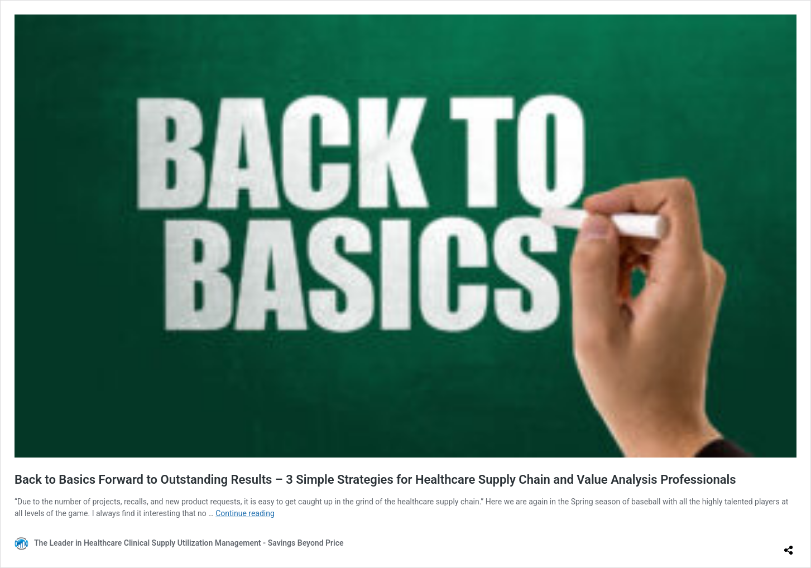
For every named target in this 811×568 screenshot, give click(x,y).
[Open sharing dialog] (788, 545)
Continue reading (245, 513)
